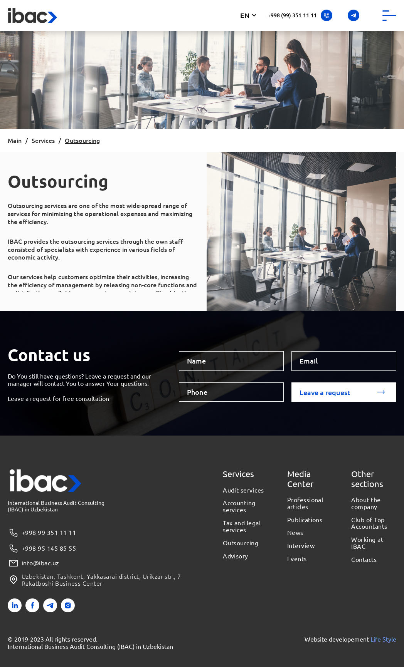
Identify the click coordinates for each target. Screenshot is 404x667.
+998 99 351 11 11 (42, 533)
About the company (365, 503)
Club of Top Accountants (369, 523)
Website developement (350, 639)
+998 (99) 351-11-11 (300, 15)
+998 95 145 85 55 (42, 548)
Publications (305, 519)
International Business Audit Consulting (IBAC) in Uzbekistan (90, 646)
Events (297, 558)
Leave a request (325, 392)
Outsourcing (240, 543)
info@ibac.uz (33, 563)
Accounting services (239, 506)
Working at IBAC (367, 543)
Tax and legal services (242, 526)
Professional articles (305, 503)
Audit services (243, 490)
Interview (301, 545)
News (295, 532)
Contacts (364, 559)
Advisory (235, 556)
